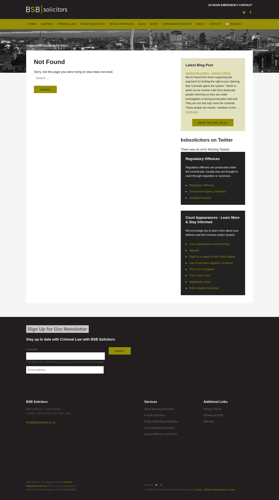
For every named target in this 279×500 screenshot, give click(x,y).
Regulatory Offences (201, 185)
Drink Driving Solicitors (159, 409)
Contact (215, 23)
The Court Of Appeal (201, 269)
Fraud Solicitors (92, 23)
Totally (198, 489)
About (200, 23)
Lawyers (47, 23)
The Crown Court (199, 275)
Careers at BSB (213, 415)
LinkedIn (31, 349)
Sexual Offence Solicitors (160, 434)
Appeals (194, 250)
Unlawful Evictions (200, 197)
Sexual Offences (121, 23)
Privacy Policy (212, 409)
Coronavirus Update (176, 23)
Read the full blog (212, 123)
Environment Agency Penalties (207, 191)
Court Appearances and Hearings (209, 244)
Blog (141, 23)
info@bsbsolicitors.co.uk (40, 422)
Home (32, 23)
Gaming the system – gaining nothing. (208, 73)
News (154, 23)
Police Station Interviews (204, 288)
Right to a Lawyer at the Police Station (212, 256)
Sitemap (208, 421)
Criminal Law (67, 23)
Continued (192, 111)
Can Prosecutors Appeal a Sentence (211, 263)
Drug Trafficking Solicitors (161, 421)
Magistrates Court (200, 281)
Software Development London (220, 489)
